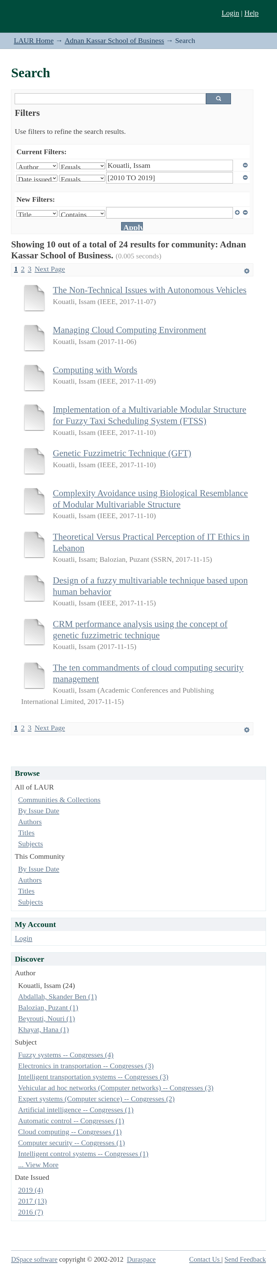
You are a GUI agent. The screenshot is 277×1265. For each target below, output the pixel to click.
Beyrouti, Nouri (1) (46, 1018)
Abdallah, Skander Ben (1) (57, 996)
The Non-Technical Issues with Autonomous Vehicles (149, 290)
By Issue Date (38, 810)
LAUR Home (34, 40)
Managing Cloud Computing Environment (129, 330)
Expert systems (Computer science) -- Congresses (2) (96, 1099)
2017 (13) (32, 1201)
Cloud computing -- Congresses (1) (69, 1131)
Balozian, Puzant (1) (48, 1007)
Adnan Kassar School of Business (114, 40)
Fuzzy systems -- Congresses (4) (65, 1055)
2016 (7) (30, 1212)
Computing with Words (95, 370)
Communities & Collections (59, 799)
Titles (26, 832)
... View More (38, 1164)
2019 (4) (30, 1190)
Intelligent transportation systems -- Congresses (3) (93, 1077)
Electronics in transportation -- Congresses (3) (86, 1066)
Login (230, 13)
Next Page (50, 269)
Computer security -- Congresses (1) (71, 1142)
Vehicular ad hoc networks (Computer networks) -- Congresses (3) (115, 1088)
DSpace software (34, 1259)
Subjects (30, 843)
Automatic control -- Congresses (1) (71, 1120)
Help (251, 13)
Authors (30, 821)
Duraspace (141, 1259)
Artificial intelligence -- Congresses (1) (75, 1110)
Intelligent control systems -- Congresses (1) (83, 1153)
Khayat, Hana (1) (43, 1029)
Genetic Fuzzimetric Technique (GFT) (122, 453)
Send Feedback (245, 1259)
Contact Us (205, 1259)
